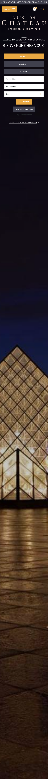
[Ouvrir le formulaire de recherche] (24, 102)
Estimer (24, 71)
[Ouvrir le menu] (9, 9)
